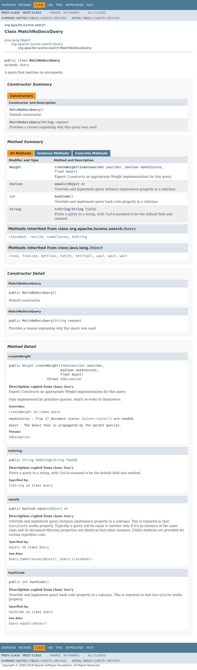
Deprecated (74, 5)
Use (50, 5)
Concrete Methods (91, 153)
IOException (71, 379)
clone (13, 256)
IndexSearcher (91, 167)
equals (60, 184)
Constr (46, 18)
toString (62, 209)
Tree (59, 5)
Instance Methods (53, 153)
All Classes (97, 12)
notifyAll (84, 256)
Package (25, 5)
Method (60, 18)
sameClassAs (57, 237)
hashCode (62, 196)
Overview (8, 5)
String (47, 122)
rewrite (36, 237)
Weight (15, 167)
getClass (48, 256)
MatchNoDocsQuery (25, 109)
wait (100, 256)
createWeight (66, 167)
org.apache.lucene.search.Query (37, 44)
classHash (17, 237)
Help (89, 5)
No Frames (71, 12)
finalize (29, 256)
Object (73, 184)
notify (66, 256)
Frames (55, 12)
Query (24, 65)
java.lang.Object (17, 40)
